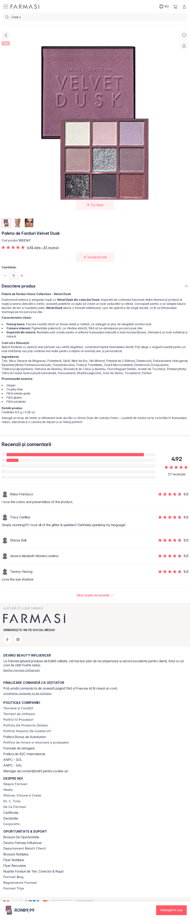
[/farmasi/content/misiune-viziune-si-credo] (22, 795)
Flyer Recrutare (14, 866)
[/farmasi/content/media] (8, 790)
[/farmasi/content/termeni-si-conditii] (18, 708)
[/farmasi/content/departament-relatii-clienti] (24, 848)
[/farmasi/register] (21, 670)
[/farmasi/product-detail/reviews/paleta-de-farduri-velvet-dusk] (95, 596)
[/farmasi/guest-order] (27, 693)
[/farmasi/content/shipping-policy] (36, 742)
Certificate (10, 813)
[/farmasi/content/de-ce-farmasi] (14, 807)
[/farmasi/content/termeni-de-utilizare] (19, 714)
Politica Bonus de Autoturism (24, 737)
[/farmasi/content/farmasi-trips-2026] (13, 888)
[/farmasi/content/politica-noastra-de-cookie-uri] (27, 731)
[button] (171, 910)
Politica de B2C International (24, 754)
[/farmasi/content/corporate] (11, 824)
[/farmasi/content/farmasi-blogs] (13, 877)
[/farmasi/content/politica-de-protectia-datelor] (25, 725)
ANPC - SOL (12, 760)
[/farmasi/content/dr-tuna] (11, 801)
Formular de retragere (19, 748)
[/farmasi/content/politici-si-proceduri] (18, 720)
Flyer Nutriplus (13, 860)
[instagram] (18, 639)
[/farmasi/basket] (175, 6)
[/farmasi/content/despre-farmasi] (15, 784)
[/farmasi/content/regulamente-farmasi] (20, 883)
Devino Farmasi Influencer (22, 843)
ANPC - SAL (12, 765)
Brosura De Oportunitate (21, 837)
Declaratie (10, 818)
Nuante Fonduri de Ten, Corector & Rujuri (33, 871)
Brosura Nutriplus (16, 854)
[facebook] (7, 639)
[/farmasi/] (25, 6)
